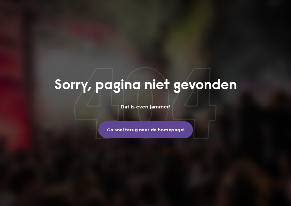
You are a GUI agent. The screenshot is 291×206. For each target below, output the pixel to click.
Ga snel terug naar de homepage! (145, 129)
